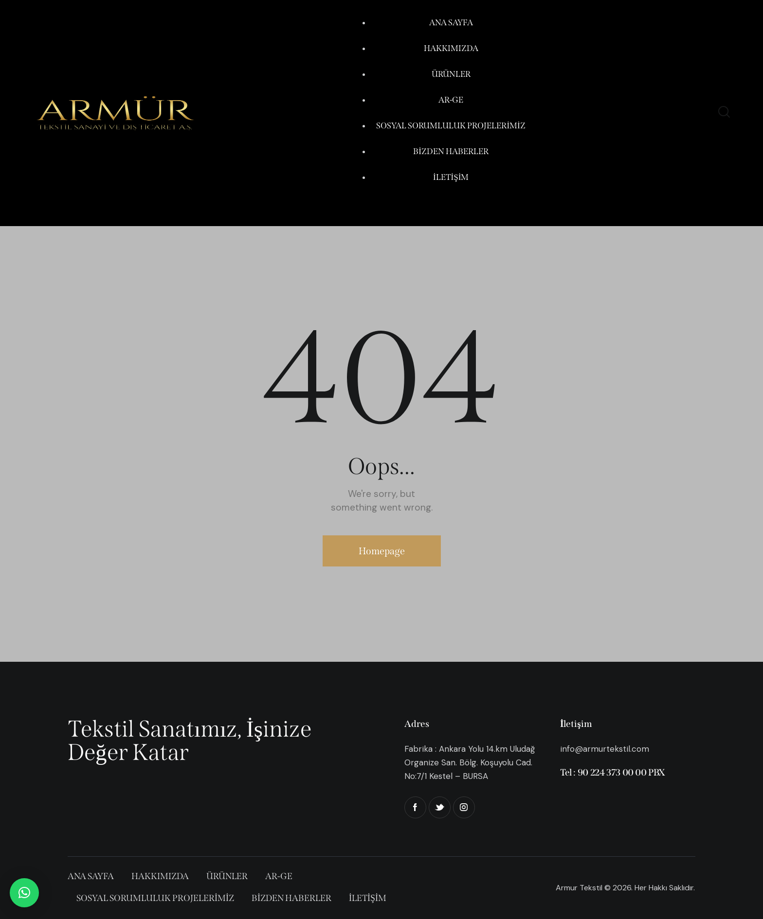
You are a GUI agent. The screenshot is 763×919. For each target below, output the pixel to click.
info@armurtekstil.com (604, 748)
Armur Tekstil (579, 888)
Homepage (382, 551)
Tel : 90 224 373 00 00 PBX (612, 772)
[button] (24, 892)
